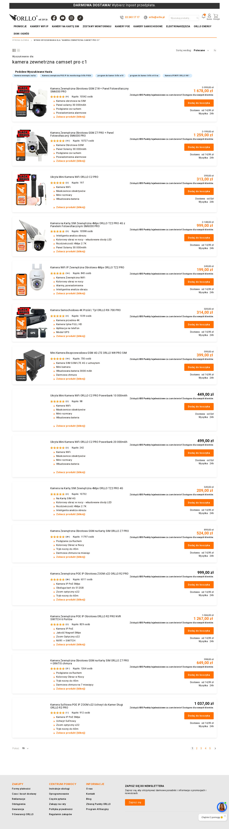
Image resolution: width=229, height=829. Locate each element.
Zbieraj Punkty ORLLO (98, 804)
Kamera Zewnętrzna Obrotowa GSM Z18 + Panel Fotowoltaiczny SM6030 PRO (89, 90)
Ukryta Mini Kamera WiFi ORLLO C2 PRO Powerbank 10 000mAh (88, 395)
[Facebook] (54, 18)
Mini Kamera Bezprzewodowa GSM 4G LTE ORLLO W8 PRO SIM (88, 352)
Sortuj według (183, 50)
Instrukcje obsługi (58, 788)
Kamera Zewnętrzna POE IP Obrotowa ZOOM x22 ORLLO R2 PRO (89, 573)
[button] (201, 50)
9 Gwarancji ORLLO (22, 814)
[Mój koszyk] (217, 17)
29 (67, 537)
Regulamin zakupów (60, 814)
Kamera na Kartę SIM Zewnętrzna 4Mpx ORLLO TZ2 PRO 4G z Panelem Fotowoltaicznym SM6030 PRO (87, 225)
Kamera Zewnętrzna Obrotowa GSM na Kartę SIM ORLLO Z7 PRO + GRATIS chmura (89, 662)
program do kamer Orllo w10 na (144, 76)
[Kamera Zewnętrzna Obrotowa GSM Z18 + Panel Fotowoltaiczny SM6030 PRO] (31, 101)
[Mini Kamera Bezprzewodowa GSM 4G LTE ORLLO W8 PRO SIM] (31, 365)
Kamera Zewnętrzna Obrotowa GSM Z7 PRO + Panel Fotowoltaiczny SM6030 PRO (82, 134)
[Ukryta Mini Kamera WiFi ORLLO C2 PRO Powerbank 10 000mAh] (31, 408)
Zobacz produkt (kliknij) (70, 116)
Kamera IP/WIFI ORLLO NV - (177, 76)
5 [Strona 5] (210, 748)
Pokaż (15, 748)
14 (67, 273)
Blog (88, 799)
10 (67, 359)
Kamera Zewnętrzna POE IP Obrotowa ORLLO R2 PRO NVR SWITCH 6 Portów (85, 618)
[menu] (114, 30)
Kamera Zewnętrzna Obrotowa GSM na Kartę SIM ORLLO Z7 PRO (89, 531)
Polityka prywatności (60, 809)
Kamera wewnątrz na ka (24, 76)
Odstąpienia (18, 804)
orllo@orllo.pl (157, 17)
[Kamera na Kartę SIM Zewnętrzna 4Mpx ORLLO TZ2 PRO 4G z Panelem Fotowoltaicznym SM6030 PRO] (31, 236)
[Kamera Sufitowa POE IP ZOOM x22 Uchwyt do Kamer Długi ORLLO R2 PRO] (31, 717)
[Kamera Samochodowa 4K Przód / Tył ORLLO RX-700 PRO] (31, 323)
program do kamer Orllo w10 (110, 76)
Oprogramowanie (58, 793)
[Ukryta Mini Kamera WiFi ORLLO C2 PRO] (31, 189)
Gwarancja (17, 809)
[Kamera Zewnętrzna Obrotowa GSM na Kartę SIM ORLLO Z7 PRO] (31, 543)
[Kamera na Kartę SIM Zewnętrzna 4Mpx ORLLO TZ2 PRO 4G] (31, 501)
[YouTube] (63, 18)
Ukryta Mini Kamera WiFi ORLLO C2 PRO (74, 176)
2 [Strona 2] (197, 748)
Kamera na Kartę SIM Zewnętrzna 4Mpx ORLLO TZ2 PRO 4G (86, 488)
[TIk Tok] (80, 18)
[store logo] (29, 17)
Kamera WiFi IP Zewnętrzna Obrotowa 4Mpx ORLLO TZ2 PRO (87, 267)
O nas (89, 788)
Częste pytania (57, 799)
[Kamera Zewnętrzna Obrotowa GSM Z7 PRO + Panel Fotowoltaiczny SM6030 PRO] (31, 145)
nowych (200, 95)
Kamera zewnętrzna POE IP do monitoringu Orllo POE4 (66, 76)
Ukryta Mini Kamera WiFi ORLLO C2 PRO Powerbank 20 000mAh (88, 441)
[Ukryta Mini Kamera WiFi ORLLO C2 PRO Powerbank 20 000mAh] (31, 454)
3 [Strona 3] (201, 748)
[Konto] (209, 18)
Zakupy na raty (57, 804)
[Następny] (215, 748)
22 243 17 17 (132, 17)
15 (67, 141)
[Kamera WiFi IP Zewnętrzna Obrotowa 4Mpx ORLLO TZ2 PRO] (31, 280)
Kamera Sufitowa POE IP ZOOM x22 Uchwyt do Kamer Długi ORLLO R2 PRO (86, 706)
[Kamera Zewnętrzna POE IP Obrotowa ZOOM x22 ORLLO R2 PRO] (31, 586)
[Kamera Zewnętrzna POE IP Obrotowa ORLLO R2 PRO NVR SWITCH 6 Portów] (31, 629)
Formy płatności (20, 788)
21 (67, 669)
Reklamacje (18, 799)
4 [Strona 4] (206, 748)
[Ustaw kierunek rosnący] (215, 50)
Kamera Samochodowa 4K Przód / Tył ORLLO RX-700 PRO (85, 310)
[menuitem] (20, 26)
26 (67, 580)
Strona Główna (20, 40)
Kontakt (90, 793)
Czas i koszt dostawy (24, 793)
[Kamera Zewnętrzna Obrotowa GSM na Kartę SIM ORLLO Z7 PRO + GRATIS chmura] (31, 673)
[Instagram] (71, 18)
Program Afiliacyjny (96, 809)
